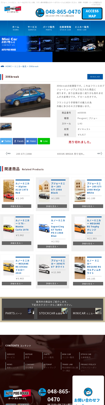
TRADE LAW (70, 366)
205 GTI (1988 (24, 153)
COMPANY (33, 366)
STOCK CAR (89, 356)
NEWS (15, 366)
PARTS (52, 356)
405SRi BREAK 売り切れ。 (71, 153)
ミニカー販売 (20, 66)
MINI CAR (70, 356)
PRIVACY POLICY (89, 366)
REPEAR (33, 356)
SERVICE (15, 356)
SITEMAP (52, 366)
